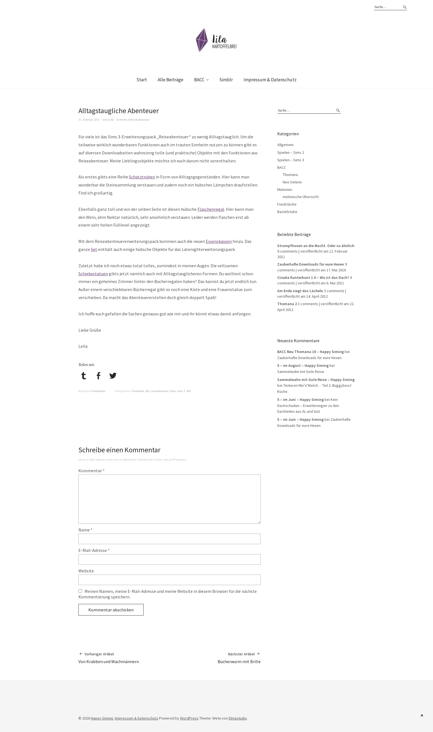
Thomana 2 (287, 303)
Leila (110, 119)
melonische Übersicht (301, 196)
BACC (199, 80)
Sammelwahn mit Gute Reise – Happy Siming (316, 379)
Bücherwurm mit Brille (239, 657)
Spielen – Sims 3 (290, 159)
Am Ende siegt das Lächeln (300, 290)
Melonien (284, 189)
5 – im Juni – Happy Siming (300, 399)
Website (86, 570)
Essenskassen (219, 241)
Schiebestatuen (93, 273)
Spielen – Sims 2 (290, 152)
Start (141, 80)
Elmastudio (238, 718)
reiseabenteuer (160, 391)
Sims (173, 391)
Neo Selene (292, 182)
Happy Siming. (102, 718)
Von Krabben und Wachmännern (108, 657)
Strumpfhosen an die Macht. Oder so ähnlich (315, 245)
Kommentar (91, 470)
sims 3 (181, 391)
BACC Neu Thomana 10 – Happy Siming (310, 351)
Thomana (290, 174)
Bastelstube (287, 211)
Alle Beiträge (170, 80)
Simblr (226, 80)
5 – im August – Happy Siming (303, 365)
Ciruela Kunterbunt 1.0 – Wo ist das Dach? (313, 277)
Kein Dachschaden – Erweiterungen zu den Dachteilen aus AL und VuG (308, 405)
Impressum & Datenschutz (270, 80)
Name (85, 530)
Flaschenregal (210, 209)
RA (147, 391)
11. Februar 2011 (88, 119)
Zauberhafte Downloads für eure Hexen (310, 264)
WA (188, 391)
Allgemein (285, 144)
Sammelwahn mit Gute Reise (300, 371)
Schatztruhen (142, 177)
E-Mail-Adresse (94, 550)
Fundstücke (98, 391)
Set (94, 249)
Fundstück (137, 391)
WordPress (189, 718)
